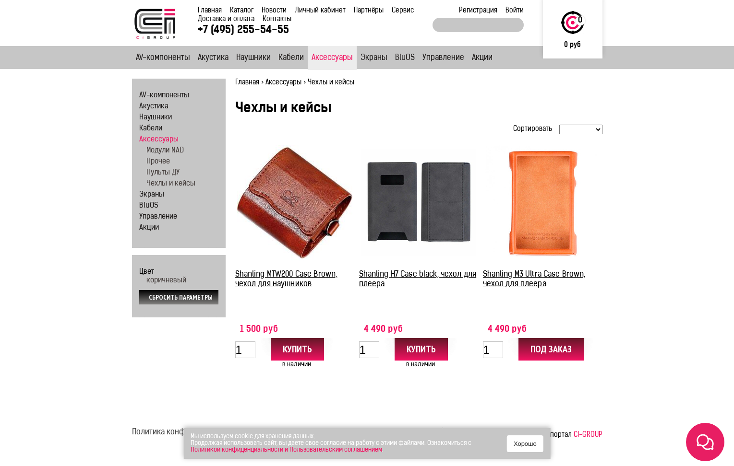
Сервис (403, 10)
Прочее (158, 161)
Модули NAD (165, 150)
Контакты (277, 19)
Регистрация (478, 10)
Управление (443, 58)
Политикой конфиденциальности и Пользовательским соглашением (286, 450)
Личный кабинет (320, 10)
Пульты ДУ (163, 172)
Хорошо (525, 443)
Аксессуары (332, 58)
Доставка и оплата (226, 19)
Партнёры (369, 10)
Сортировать (532, 129)
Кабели (291, 58)
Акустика (213, 58)
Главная (210, 10)
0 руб (572, 45)
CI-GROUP (588, 435)
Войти (514, 10)
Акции (482, 58)
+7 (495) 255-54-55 (243, 30)
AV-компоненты (163, 58)
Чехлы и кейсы (170, 183)
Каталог (241, 10)
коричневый (166, 280)
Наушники (253, 58)
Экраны (374, 58)
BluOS (405, 58)
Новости (274, 10)
